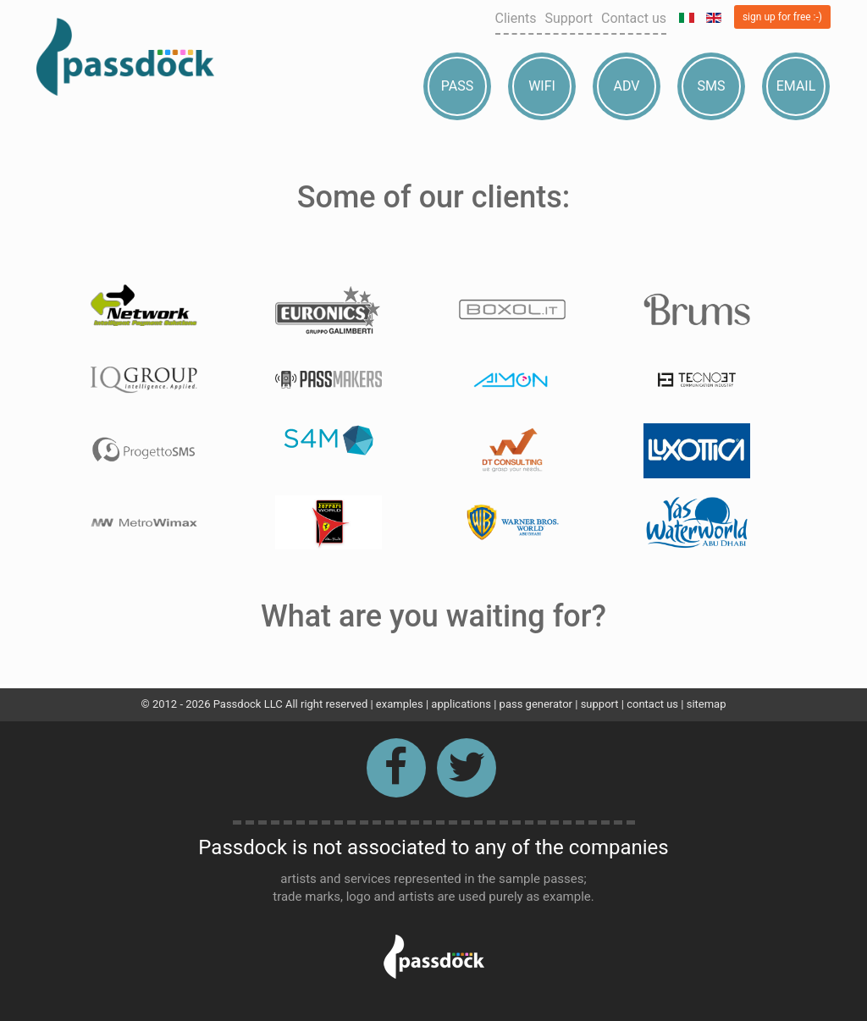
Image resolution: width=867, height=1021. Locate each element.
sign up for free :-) (782, 17)
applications (461, 704)
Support (569, 18)
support (600, 704)
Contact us (633, 18)
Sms (712, 86)
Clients (516, 18)
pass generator (536, 704)
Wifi (541, 86)
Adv (627, 86)
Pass (457, 86)
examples (399, 704)
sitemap (706, 704)
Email (796, 86)
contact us (652, 704)
